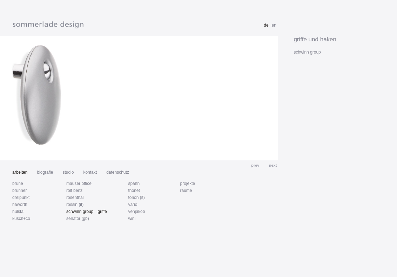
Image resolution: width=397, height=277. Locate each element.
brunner (19, 190)
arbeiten (19, 172)
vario (132, 204)
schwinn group (79, 211)
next (272, 165)
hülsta (17, 211)
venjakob (136, 211)
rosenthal (74, 197)
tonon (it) (136, 197)
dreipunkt (20, 197)
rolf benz (74, 190)
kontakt (90, 172)
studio (68, 172)
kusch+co (21, 218)
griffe (102, 211)
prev (255, 165)
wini (131, 218)
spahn (134, 183)
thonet (134, 190)
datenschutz (117, 172)
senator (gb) (77, 218)
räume (186, 190)
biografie (45, 172)
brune (17, 183)
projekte (187, 183)
